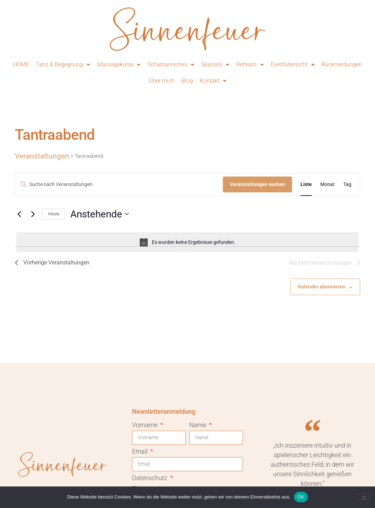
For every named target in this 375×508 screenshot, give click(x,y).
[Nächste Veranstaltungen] (33, 214)
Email (140, 451)
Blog (187, 80)
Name (198, 425)
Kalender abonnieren (321, 286)
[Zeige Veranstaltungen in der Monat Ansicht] (327, 184)
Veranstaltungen (42, 156)
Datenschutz (150, 478)
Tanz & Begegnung (63, 64)
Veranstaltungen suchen (257, 184)
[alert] (187, 242)
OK (301, 497)
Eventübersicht (293, 64)
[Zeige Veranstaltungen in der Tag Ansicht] (347, 184)
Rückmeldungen (342, 64)
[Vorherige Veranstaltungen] (19, 214)
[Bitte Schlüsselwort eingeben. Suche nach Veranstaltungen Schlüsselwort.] (119, 184)
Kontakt (213, 80)
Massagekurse (119, 64)
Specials (215, 64)
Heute (53, 213)
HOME (21, 64)
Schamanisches (171, 64)
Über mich (161, 80)
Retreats (250, 64)
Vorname (145, 425)
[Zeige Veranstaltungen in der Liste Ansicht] (306, 184)
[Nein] (364, 497)
